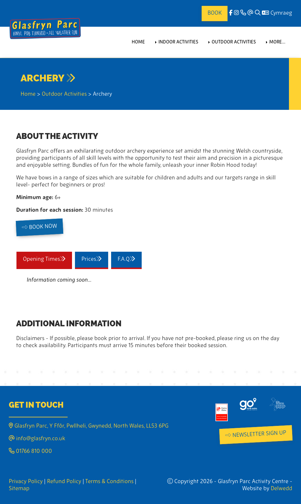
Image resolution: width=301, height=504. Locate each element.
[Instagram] (236, 13)
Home (28, 94)
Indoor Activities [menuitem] (178, 42)
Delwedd (281, 489)
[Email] (250, 13)
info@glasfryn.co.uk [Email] (37, 439)
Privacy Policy (26, 482)
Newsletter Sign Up (255, 434)
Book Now (39, 227)
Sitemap (19, 489)
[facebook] (231, 13)
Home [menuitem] (138, 42)
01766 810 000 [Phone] (30, 451)
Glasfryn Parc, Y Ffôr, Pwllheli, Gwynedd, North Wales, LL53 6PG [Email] (88, 426)
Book (215, 13)
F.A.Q (130, 259)
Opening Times (47, 259)
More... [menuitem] (277, 42)
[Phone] (243, 13)
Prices (94, 259)
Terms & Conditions (109, 482)
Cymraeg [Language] (277, 13)
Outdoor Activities (64, 94)
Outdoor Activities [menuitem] (234, 42)
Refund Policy (64, 482)
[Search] (257, 13)
